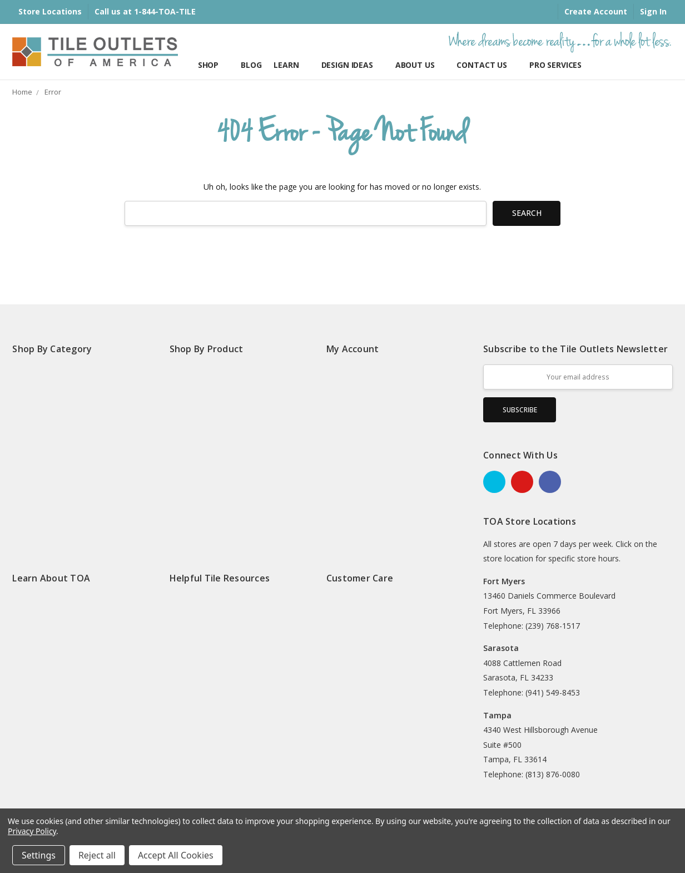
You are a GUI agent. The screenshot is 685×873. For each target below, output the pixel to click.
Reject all (97, 855)
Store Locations (50, 11)
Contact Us (486, 65)
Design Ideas (352, 65)
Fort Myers (504, 581)
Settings (39, 855)
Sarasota (501, 648)
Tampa (497, 715)
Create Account (595, 11)
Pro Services (555, 65)
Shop (213, 65)
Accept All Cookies (176, 855)
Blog (251, 65)
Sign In (653, 11)
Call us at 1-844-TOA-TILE (145, 11)
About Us (420, 65)
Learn (291, 65)
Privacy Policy (32, 831)
